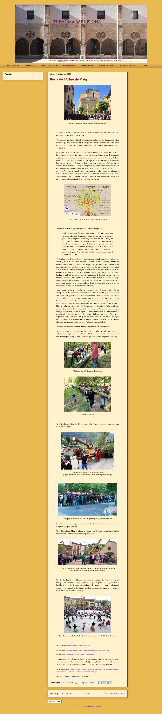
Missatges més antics (114, 693)
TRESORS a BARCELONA (77, 21)
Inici (88, 693)
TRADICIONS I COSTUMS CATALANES (76, 676)
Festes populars (69, 65)
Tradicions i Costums (127, 65)
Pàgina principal (13, 65)
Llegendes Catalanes (106, 65)
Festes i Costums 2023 (49, 65)
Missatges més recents (61, 693)
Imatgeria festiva (86, 65)
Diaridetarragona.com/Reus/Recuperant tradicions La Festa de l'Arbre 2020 (87, 650)
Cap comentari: (87, 683)
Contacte (143, 65)
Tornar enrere (54, 701)
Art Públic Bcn (29, 65)
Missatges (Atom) (94, 706)
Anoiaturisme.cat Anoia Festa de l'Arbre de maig (79, 654)
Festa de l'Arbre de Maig (68, 79)
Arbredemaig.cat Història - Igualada (79, 645)
